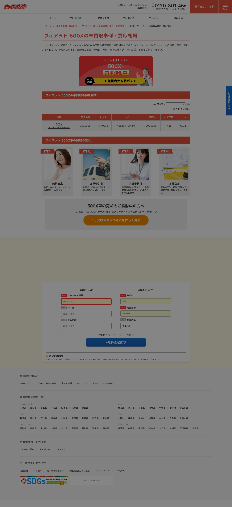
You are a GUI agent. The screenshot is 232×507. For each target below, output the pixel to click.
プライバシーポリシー (116, 316)
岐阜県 (85, 400)
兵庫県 (131, 400)
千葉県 (162, 390)
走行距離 (72, 301)
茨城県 (121, 390)
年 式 (71, 289)
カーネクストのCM (91, 462)
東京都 (173, 390)
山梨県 (64, 400)
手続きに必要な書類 (47, 365)
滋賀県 (152, 400)
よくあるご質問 (27, 431)
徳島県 (75, 410)
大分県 (162, 410)
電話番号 (131, 289)
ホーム (52, 17)
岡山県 (44, 410)
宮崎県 (173, 410)
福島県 (85, 390)
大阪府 (121, 400)
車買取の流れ (76, 17)
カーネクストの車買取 (103, 365)
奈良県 (162, 400)
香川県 (85, 410)
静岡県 (95, 400)
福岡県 (121, 410)
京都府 (141, 400)
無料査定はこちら (204, 6)
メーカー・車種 (75, 277)
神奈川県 (184, 390)
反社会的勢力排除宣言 (79, 452)
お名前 (130, 277)
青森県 (33, 390)
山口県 (64, 410)
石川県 (44, 400)
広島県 (54, 410)
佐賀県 (131, 410)
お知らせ (121, 452)
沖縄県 (195, 410)
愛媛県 (95, 410)
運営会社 (178, 17)
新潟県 (23, 400)
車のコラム (154, 17)
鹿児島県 (184, 410)
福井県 (54, 400)
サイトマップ (61, 431)
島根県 (33, 410)
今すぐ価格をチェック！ (229, 100)
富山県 (33, 400)
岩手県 (44, 390)
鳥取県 (23, 410)
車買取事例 (128, 17)
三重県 (173, 400)
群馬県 (141, 390)
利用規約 (101, 316)
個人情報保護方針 (55, 452)
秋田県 (64, 390)
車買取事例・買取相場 (66, 26)
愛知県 (106, 400)
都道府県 (131, 301)
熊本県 (152, 410)
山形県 (75, 390)
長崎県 (141, 410)
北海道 (23, 390)
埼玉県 (183, 126)
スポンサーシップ (103, 452)
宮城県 (54, 390)
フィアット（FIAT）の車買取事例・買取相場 (103, 26)
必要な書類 (103, 17)
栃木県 (131, 390)
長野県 (75, 400)
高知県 (106, 410)
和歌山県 (184, 400)
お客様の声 (45, 431)
